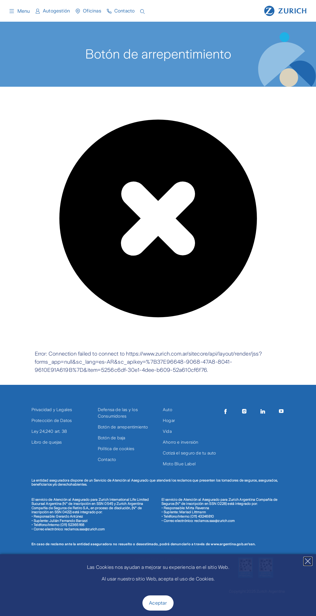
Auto (167, 409)
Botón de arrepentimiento (123, 427)
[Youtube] (281, 411)
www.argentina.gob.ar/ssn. (233, 544)
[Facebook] (225, 411)
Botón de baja (111, 438)
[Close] (308, 561)
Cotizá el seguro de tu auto (189, 453)
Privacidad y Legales (51, 409)
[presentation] (76, 339)
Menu (19, 11)
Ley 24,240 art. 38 (49, 431)
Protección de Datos (51, 420)
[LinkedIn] (263, 411)
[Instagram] (244, 411)
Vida (167, 431)
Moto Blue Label (179, 464)
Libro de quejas (46, 442)
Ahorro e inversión (180, 442)
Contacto (125, 11)
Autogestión (56, 11)
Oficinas (92, 11)
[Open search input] (143, 11)
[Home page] (285, 10)
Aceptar (158, 603)
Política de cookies (116, 448)
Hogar (169, 420)
